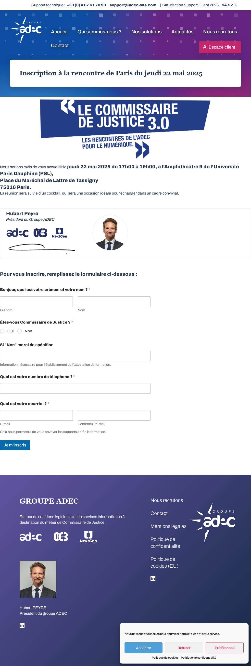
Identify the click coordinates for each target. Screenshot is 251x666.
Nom (81, 310)
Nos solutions (146, 31)
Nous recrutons (220, 31)
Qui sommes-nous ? (99, 31)
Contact (60, 45)
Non (28, 331)
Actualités (182, 31)
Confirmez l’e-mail (91, 424)
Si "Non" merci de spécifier (26, 345)
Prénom (6, 310)
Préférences (225, 648)
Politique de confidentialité (198, 657)
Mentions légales (169, 526)
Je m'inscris (15, 445)
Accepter (143, 648)
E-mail (5, 424)
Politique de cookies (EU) (164, 562)
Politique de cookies (165, 657)
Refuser (183, 648)
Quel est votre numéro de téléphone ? (37, 377)
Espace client (222, 47)
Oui (10, 331)
